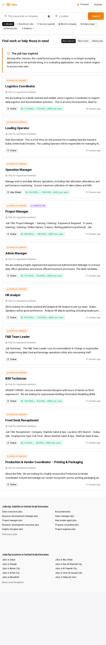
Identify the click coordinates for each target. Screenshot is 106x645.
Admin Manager (16, 257)
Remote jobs (10, 28)
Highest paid (97, 41)
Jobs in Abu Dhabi (64, 568)
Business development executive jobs (20, 533)
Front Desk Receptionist (22, 427)
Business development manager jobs (20, 524)
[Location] (70, 16)
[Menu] (3, 4)
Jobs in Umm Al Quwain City (68, 581)
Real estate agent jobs (66, 528)
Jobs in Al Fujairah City (66, 576)
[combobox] (23, 16)
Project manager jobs (12, 528)
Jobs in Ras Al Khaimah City (68, 572)
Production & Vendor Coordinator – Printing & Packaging (44, 470)
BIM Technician (16, 385)
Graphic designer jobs (12, 537)
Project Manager (17, 214)
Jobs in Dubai (8, 568)
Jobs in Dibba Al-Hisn (65, 585)
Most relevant (69, 41)
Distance (27, 28)
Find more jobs (9, 542)
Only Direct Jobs (25, 24)
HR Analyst (13, 299)
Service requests (46, 24)
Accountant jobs (62, 520)
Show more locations (13, 590)
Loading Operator (18, 129)
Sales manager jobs (64, 524)
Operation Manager (19, 172)
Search (96, 16)
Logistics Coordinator (21, 86)
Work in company (67, 24)
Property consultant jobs (67, 533)
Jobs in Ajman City (11, 576)
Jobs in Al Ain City (11, 581)
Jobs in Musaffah (10, 585)
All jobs (8, 24)
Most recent (83, 41)
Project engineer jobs (65, 537)
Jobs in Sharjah (9, 572)
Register (98, 4)
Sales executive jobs (12, 520)
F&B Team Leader (18, 342)
